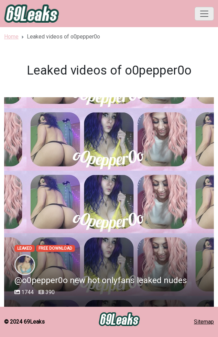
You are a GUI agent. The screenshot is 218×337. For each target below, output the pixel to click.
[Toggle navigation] (204, 14)
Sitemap (204, 321)
